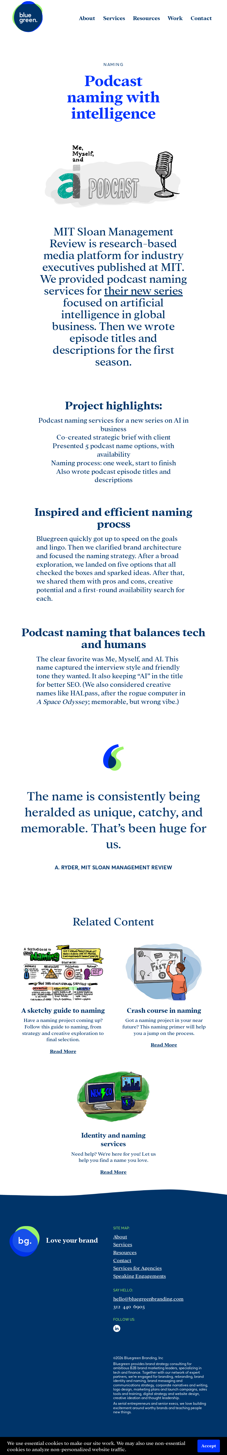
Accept (208, 1445)
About (120, 1236)
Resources (125, 1252)
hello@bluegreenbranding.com (148, 1298)
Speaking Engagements (139, 1275)
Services (122, 1244)
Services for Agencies (137, 1268)
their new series (143, 289)
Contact (122, 1260)
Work (175, 17)
